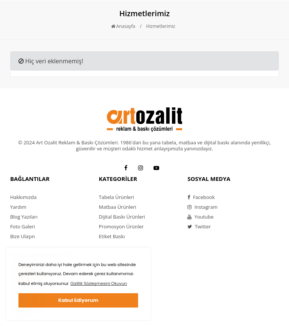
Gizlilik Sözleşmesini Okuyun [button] (98, 283)
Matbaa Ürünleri (117, 207)
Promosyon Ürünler (121, 226)
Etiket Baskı (112, 236)
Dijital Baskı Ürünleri (122, 217)
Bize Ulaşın (22, 236)
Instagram (202, 207)
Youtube (200, 217)
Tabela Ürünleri (116, 197)
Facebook (200, 197)
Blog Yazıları (24, 217)
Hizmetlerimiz (160, 26)
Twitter (199, 226)
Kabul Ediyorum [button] (78, 300)
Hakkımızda (23, 197)
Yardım (18, 207)
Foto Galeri (22, 226)
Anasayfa (123, 26)
